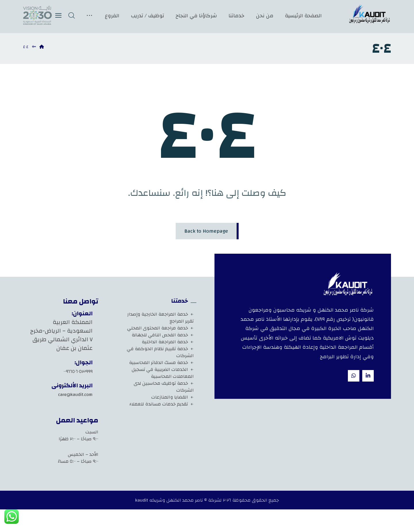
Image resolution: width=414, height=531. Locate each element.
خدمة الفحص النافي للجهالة (163, 335)
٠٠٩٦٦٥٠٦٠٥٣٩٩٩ (78, 371)
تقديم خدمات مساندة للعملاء (161, 404)
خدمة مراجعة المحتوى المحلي (160, 328)
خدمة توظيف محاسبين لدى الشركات (164, 387)
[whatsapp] (353, 376)
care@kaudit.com (75, 394)
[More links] (89, 15)
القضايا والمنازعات (172, 397)
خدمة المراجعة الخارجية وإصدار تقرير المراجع (160, 317)
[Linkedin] (368, 376)
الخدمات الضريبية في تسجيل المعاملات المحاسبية (163, 373)
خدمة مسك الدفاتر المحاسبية (161, 362)
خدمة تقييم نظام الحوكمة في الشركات (160, 352)
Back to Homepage (206, 231)
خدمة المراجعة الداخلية (168, 341)
